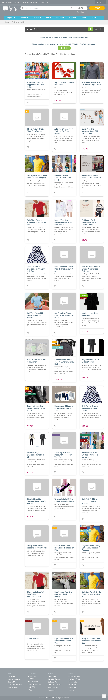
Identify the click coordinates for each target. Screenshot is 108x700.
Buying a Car (73, 682)
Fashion (14, 22)
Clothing (81, 12)
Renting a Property (75, 679)
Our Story (11, 676)
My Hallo (101, 2)
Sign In (64, 48)
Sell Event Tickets (54, 685)
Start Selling (52, 676)
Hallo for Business (54, 679)
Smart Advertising (34, 684)
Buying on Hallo (74, 676)
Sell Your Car (52, 682)
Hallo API (31, 687)
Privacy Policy (13, 688)
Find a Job (72, 685)
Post (97, 8)
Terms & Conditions (15, 685)
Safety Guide (33, 682)
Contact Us (12, 682)
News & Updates (14, 679)
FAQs (30, 690)
